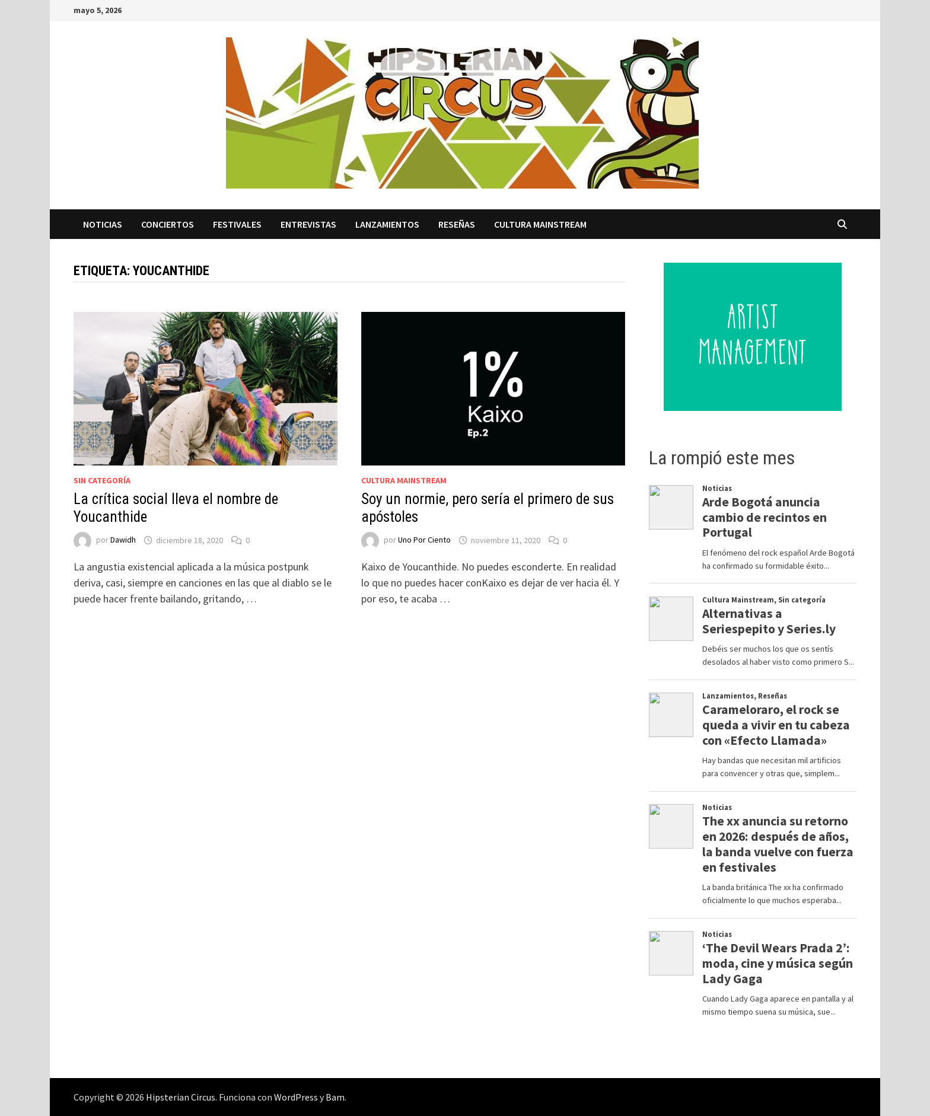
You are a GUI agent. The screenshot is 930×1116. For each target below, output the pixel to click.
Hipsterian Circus (180, 1097)
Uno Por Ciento (424, 540)
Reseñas (456, 224)
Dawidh (123, 540)
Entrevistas (308, 224)
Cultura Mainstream (540, 224)
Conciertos (167, 224)
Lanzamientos (387, 224)
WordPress (296, 1097)
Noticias (102, 224)
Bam (335, 1097)
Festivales (237, 224)
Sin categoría (102, 480)
